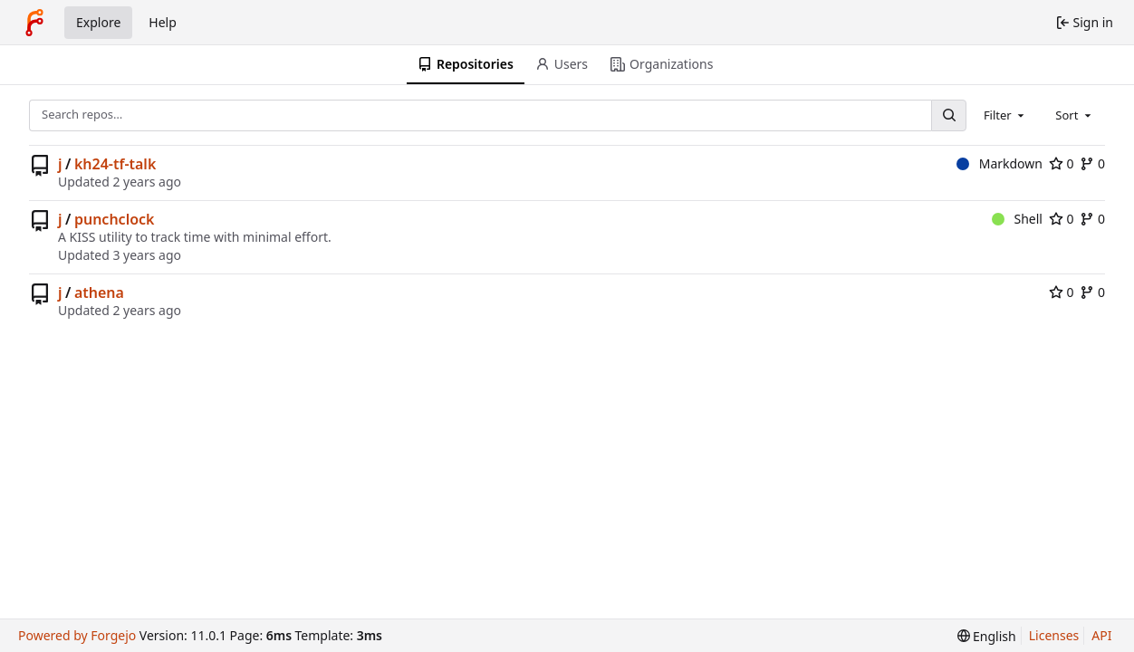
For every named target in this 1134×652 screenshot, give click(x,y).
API (1101, 635)
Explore (98, 22)
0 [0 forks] (1092, 163)
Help (163, 22)
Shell (1017, 218)
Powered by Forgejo (77, 635)
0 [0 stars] (1061, 163)
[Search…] (948, 115)
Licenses (1054, 635)
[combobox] (1005, 115)
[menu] (986, 636)
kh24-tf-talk (115, 164)
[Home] (34, 22)
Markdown (999, 163)
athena (99, 292)
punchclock (114, 219)
